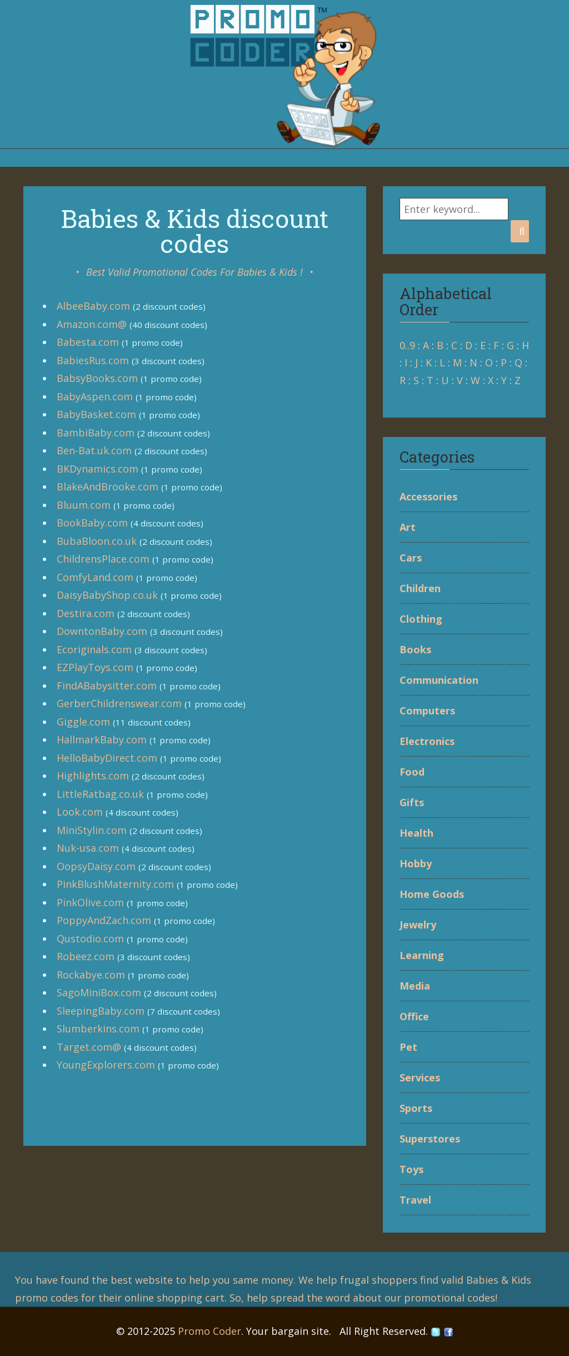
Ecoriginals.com (94, 649)
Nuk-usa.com (88, 848)
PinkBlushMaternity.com (115, 884)
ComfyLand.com (95, 577)
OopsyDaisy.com (96, 866)
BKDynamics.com (97, 468)
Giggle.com (83, 721)
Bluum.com (84, 504)
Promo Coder (209, 1331)
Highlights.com (93, 775)
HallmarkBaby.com (102, 739)
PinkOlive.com (90, 902)
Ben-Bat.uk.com (94, 450)
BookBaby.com (92, 522)
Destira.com (85, 613)
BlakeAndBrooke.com (107, 486)
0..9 (407, 345)
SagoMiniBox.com (99, 992)
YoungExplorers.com (106, 1064)
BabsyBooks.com (97, 378)
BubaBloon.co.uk (97, 541)
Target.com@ (89, 1047)
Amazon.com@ (92, 324)
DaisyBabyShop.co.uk (107, 595)
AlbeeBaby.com (93, 305)
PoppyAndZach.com (104, 920)
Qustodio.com (90, 938)
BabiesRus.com (93, 360)
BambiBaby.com (95, 432)
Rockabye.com (91, 974)
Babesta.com (88, 342)
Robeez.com (85, 956)
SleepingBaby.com (100, 1010)
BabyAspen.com (95, 396)
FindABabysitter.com (107, 685)
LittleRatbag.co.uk (100, 794)
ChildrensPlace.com (103, 558)
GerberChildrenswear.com (119, 703)
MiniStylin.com (92, 830)
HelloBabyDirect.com (107, 757)
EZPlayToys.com (95, 667)
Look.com (80, 811)
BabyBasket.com (96, 414)
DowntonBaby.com (102, 631)
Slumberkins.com (98, 1028)
